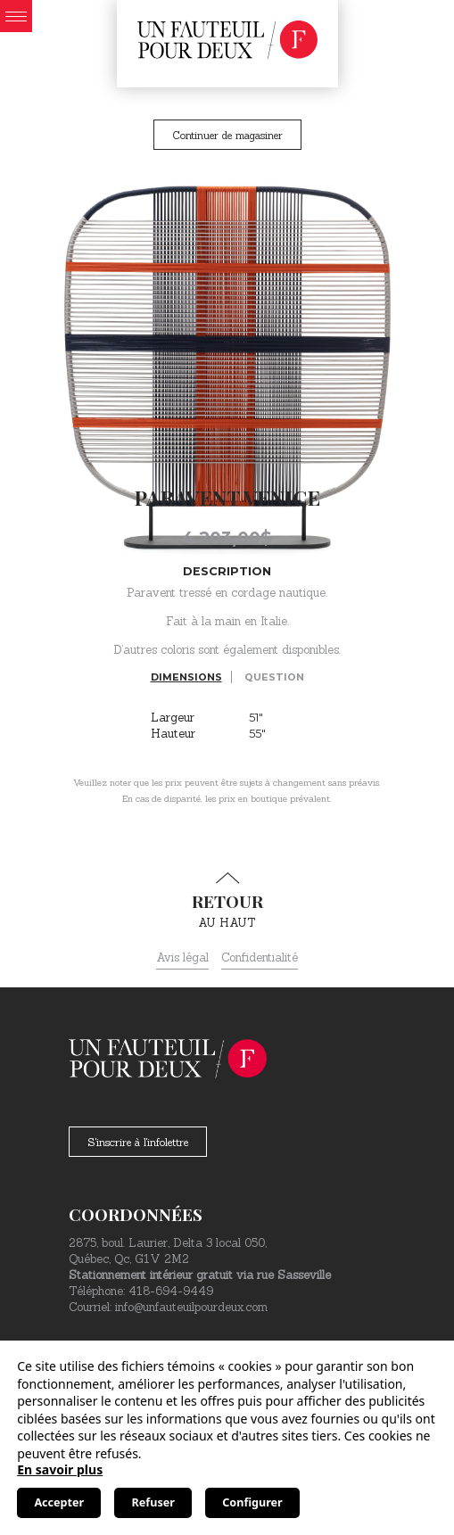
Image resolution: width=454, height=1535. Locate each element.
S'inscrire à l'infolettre (137, 1142)
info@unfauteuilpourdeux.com (191, 1307)
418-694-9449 (170, 1291)
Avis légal (182, 957)
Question (274, 677)
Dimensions (186, 677)
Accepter (59, 1502)
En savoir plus (60, 1469)
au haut (227, 900)
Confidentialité (259, 957)
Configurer (252, 1502)
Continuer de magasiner (227, 135)
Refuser (153, 1502)
